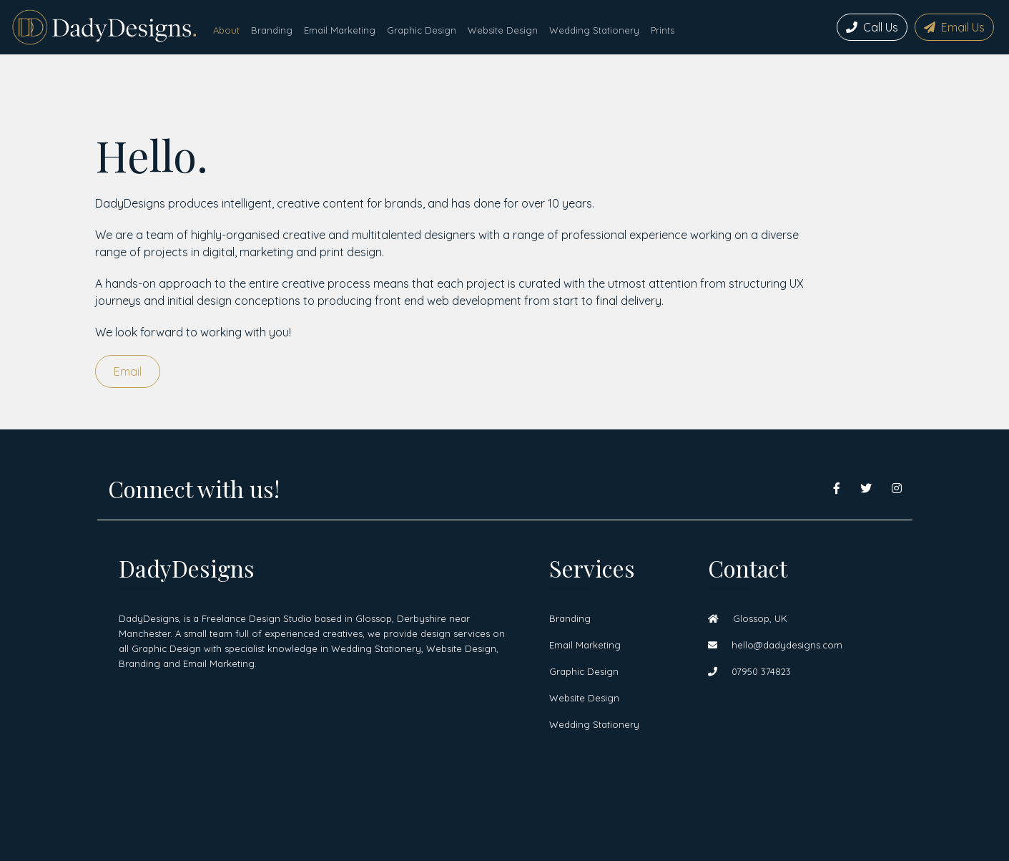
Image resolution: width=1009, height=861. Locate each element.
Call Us (872, 27)
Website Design (503, 30)
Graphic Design (421, 30)
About (226, 30)
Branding (271, 30)
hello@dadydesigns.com (775, 645)
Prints (662, 30)
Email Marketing (339, 30)
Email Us (954, 27)
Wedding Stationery (594, 30)
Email (128, 371)
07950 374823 (749, 671)
